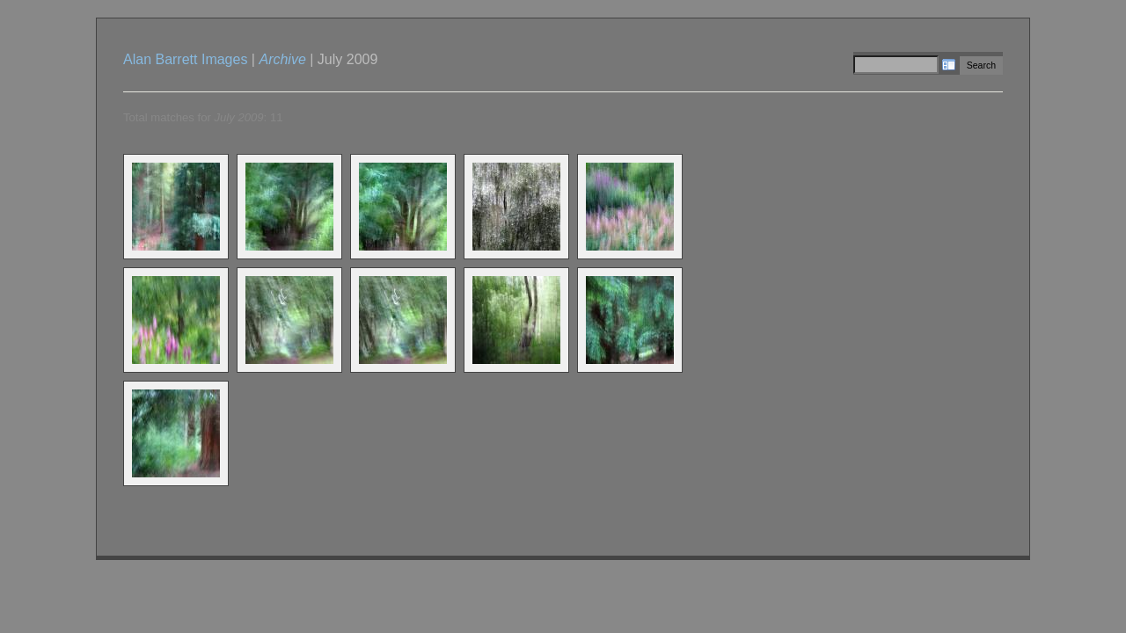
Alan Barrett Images (185, 59)
